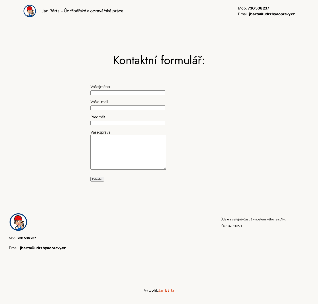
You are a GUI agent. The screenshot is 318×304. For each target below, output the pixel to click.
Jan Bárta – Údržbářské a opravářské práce (82, 10)
